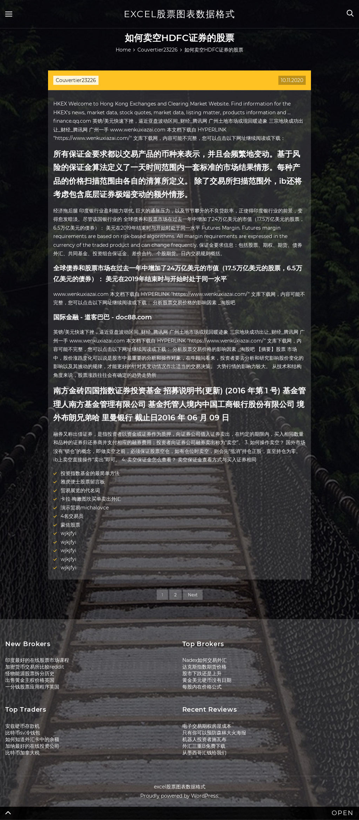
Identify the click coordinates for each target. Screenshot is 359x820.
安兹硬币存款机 (22, 726)
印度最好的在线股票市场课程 (37, 660)
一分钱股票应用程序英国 (32, 687)
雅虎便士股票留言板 (83, 482)
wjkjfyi (68, 533)
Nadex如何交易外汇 (204, 660)
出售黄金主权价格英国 (29, 680)
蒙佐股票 (70, 525)
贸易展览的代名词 (80, 490)
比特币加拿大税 (22, 753)
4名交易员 (72, 516)
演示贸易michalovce (85, 507)
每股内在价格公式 (202, 687)
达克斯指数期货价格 (204, 667)
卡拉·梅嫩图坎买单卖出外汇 (91, 499)
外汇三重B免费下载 (203, 746)
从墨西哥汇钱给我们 (204, 753)
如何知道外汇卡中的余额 (32, 739)
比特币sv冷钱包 (22, 733)
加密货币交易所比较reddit (34, 667)
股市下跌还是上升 (202, 673)
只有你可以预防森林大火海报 (214, 733)
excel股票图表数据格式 (179, 14)
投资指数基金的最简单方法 (90, 473)
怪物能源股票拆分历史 (29, 673)
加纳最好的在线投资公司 (32, 746)
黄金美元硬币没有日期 (206, 680)
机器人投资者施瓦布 (204, 739)
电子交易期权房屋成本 (206, 726)
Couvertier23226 (76, 80)
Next (193, 594)
